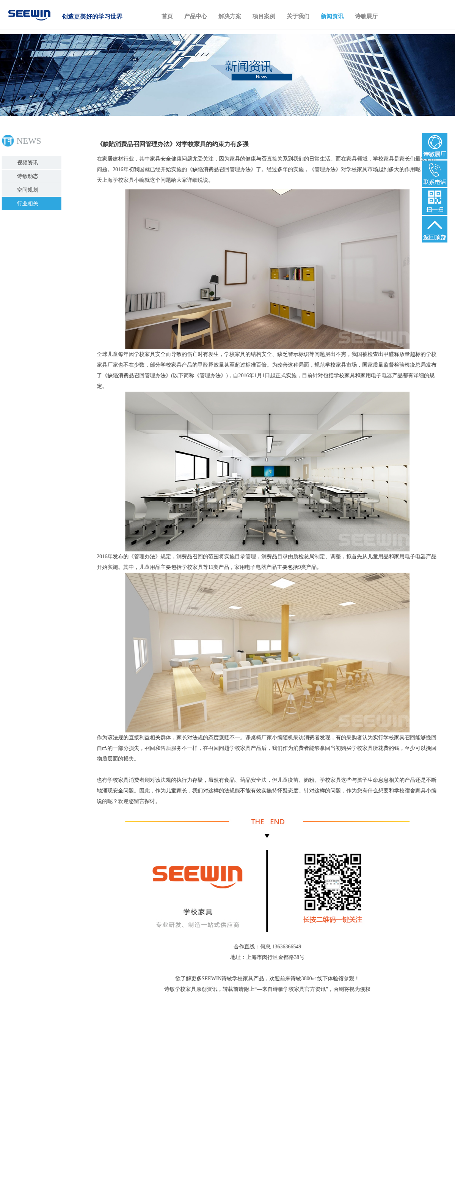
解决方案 (229, 16)
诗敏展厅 (366, 16)
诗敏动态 (28, 176)
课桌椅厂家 (258, 737)
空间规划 (28, 190)
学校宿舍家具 (409, 791)
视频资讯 (28, 162)
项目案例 (264, 16)
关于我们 (298, 16)
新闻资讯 (332, 16)
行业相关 (28, 203)
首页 (167, 16)
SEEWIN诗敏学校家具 (227, 978)
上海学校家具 (117, 180)
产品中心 (195, 16)
